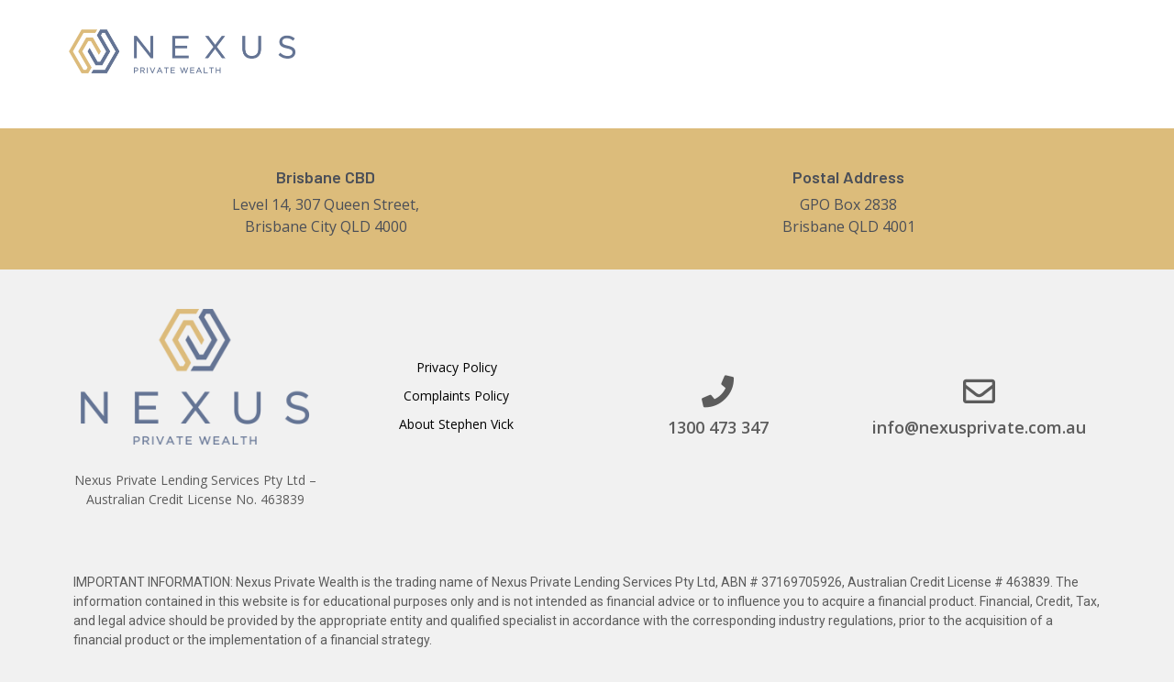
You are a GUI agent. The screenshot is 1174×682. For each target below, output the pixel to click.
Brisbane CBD (325, 177)
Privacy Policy (456, 367)
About (670, 49)
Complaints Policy (456, 395)
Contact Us (872, 49)
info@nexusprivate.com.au (979, 427)
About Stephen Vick (456, 424)
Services (763, 49)
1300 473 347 (718, 427)
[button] (1011, 49)
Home (594, 49)
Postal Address (848, 177)
